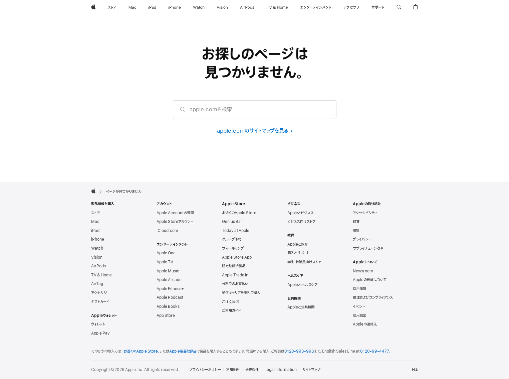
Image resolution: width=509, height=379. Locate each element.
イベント (359, 306)
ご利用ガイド (231, 310)
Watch (97, 248)
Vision (96, 257)
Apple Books (168, 306)
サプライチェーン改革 (368, 248)
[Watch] (198, 7)
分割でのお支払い (235, 283)
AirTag (97, 283)
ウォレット (98, 324)
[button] (399, 7)
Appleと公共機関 (300, 307)
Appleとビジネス (300, 213)
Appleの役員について (370, 279)
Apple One (166, 253)
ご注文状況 (230, 301)
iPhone (97, 239)
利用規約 (233, 369)
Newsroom (363, 271)
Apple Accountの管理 (175, 213)
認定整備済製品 (233, 266)
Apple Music (168, 271)
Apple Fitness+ (170, 288)
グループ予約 (231, 239)
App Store (166, 315)
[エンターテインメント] (315, 7)
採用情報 (359, 288)
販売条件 (252, 369)
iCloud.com (167, 230)
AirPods (98, 266)
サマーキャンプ (233, 248)
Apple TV (165, 262)
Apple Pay (100, 333)
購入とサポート (298, 253)
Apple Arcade (169, 279)
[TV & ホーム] (277, 7)
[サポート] (377, 7)
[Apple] (93, 7)
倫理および (373, 297)
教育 (356, 221)
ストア (95, 213)
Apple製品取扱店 (183, 351)
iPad (95, 230)
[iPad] (152, 7)
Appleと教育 (297, 244)
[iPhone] (175, 7)
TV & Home (101, 275)
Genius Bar (232, 221)
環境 (356, 230)
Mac (95, 221)
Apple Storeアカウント (175, 221)
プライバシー (362, 239)
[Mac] (132, 7)
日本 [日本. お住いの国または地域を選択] (415, 369)
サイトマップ (311, 369)
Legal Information (280, 369)
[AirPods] (247, 7)
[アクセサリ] (351, 7)
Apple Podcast (170, 297)
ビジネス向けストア (301, 221)
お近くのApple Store (239, 213)
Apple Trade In (235, 275)
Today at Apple (235, 230)
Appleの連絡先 (365, 324)
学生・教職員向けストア (304, 262)
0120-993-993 (299, 351)
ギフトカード (100, 301)
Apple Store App (237, 257)
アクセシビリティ (365, 213)
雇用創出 (359, 315)
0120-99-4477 (374, 351)
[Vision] (222, 7)
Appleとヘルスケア (302, 284)
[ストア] (112, 7)
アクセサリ (99, 292)
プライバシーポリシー (205, 369)
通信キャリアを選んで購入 (241, 292)
